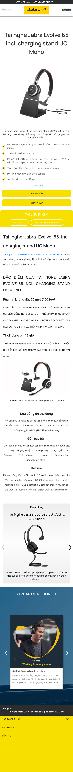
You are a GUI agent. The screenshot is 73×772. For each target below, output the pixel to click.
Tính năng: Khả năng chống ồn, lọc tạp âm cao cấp (33, 168)
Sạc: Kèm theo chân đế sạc (21, 179)
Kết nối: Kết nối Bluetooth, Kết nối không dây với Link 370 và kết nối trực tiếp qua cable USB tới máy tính (38, 161)
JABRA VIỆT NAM (11, 718)
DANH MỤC (8, 726)
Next (67, 652)
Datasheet (19, 222)
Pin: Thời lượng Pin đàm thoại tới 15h (26, 173)
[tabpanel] (36, 92)
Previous (5, 652)
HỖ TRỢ (6, 734)
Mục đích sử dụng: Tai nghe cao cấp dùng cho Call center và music (39, 146)
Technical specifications (47, 222)
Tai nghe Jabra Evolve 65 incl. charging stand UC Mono (33, 254)
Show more (36, 185)
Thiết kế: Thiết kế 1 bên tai (20, 153)
